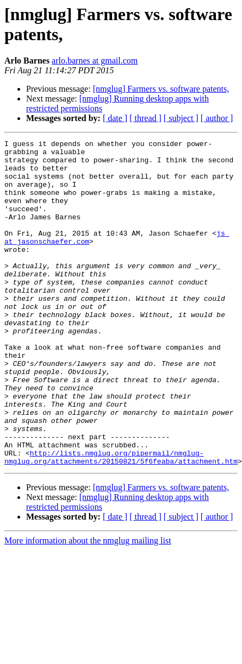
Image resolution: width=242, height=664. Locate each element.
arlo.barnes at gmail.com (95, 60)
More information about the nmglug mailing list (87, 605)
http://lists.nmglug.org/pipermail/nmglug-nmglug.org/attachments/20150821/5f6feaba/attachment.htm (121, 521)
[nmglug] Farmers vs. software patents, (161, 88)
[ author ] (217, 118)
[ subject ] (181, 118)
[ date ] (115, 118)
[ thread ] (145, 118)
